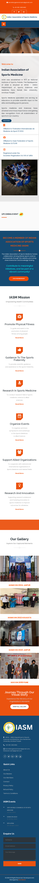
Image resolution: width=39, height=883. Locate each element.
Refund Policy (8, 789)
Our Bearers (7, 774)
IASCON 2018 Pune (19, 682)
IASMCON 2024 (12, 817)
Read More (6, 120)
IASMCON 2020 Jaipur (19, 650)
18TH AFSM (10, 823)
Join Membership (19, 278)
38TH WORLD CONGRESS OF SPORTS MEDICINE (19, 809)
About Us (6, 770)
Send (19, 864)
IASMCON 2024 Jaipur (19, 585)
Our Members (8, 778)
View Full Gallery (19, 706)
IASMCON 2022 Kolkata (19, 617)
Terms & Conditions (10, 793)
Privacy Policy (8, 786)
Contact (6, 782)
